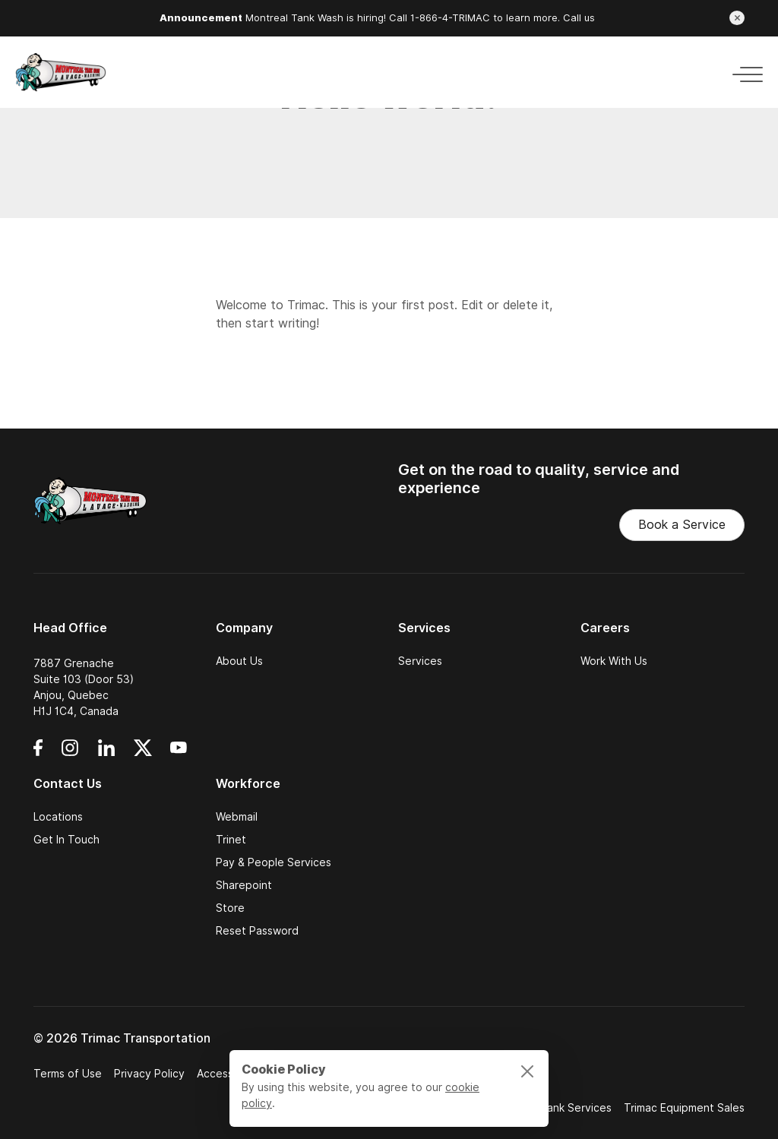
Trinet (231, 839)
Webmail (237, 817)
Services (420, 661)
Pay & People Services (273, 862)
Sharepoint (244, 885)
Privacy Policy (149, 1073)
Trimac (306, 305)
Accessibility (228, 1073)
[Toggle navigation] (743, 72)
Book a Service (682, 524)
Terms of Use (67, 1073)
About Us (239, 661)
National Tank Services (553, 1107)
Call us (579, 18)
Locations (58, 817)
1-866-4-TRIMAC (450, 18)
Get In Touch (66, 839)
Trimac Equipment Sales (684, 1107)
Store (230, 908)
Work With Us (613, 661)
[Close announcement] (737, 18)
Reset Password (257, 930)
